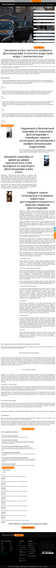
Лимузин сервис (31, 545)
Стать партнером (22, 547)
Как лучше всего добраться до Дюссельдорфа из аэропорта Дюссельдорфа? (15, 446)
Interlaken (2, 549)
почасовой (38, 8)
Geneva (11, 545)
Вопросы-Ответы (22, 558)
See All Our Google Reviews (28, 527)
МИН (34, 22)
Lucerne (11, 547)
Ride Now (4, 472)
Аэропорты (42, 4)
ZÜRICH (2, 543)
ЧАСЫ (34, 19)
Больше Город (4, 553)
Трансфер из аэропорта (32, 543)
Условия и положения (23, 549)
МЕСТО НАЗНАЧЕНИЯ (37, 12)
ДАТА (34, 16)
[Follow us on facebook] (30, 555)
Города (28, 4)
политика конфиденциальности (23, 552)
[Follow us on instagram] (32, 555)
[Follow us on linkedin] (35, 555)
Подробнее (3, 478)
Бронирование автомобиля (7, 125)
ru (17, 4)
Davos (11, 543)
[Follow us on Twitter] (29, 555)
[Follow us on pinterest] (33, 555)
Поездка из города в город (22, 561)
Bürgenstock (12, 549)
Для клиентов (22, 4)
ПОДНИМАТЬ (35, 9)
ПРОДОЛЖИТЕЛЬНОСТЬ (37, 33)
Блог (20, 556)
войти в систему (48, 545)
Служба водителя (31, 547)
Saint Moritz (3, 547)
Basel (2, 545)
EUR (14, 4)
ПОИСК (35, 28)
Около (20, 543)
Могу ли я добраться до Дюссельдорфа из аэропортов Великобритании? (15, 457)
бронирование (49, 4)
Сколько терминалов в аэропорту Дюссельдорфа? (11, 452)
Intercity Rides (34, 4)
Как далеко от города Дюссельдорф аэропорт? (10, 435)
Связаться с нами (22, 545)
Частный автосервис (32, 549)
